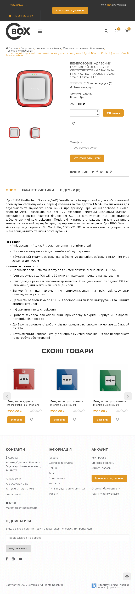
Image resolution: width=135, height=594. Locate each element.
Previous (7, 396)
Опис (11, 190)
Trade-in (53, 493)
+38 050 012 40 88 (17, 483)
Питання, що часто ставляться (67, 488)
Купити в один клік (87, 158)
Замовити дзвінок (109, 478)
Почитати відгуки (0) (98, 83)
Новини (53, 468)
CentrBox (33, 584)
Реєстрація (119, 5)
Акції (51, 473)
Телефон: (76, 142)
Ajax (82, 97)
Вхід (103, 5)
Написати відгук (81, 87)
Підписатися (18, 548)
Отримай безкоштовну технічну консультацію (106, 491)
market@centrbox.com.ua (21, 507)
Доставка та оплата (61, 462)
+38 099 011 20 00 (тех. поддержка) (20, 491)
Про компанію (57, 478)
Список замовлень (103, 462)
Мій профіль (99, 457)
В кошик (113, 113)
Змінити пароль (101, 468)
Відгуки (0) (70, 190)
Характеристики (38, 190)
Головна (53, 457)
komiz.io (120, 587)
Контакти (54, 483)
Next (128, 396)
